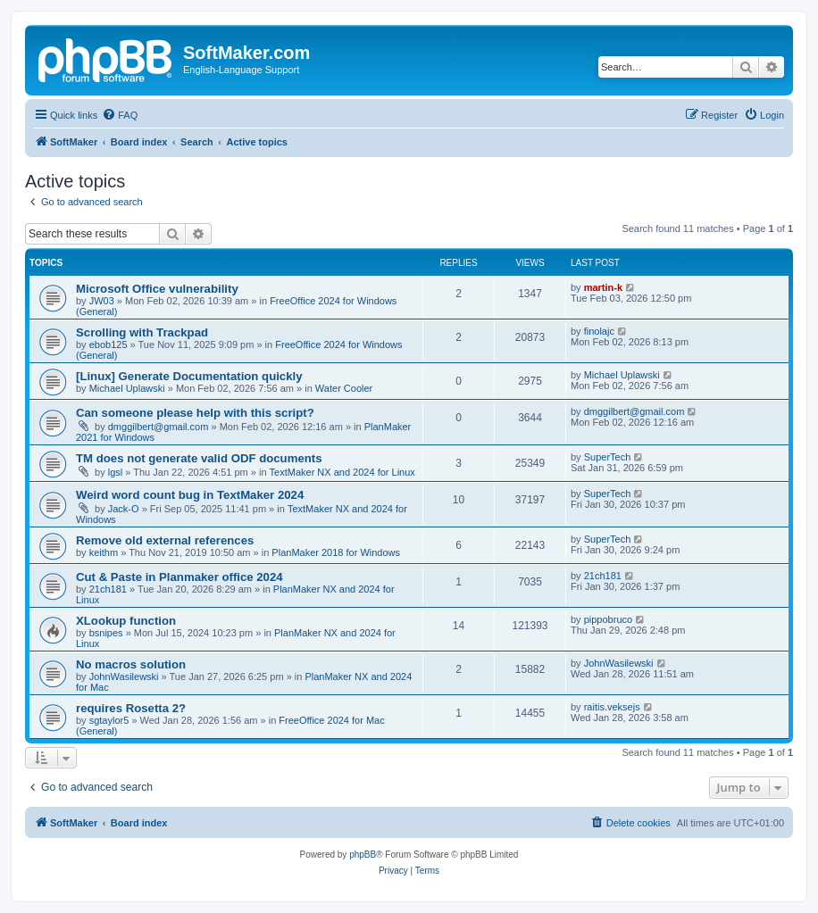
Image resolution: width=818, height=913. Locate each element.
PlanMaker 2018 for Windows (335, 552)
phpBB (362, 854)
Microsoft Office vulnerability (157, 288)
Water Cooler (343, 388)
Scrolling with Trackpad (142, 332)
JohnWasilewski (124, 676)
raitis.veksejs (612, 706)
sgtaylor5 (109, 720)
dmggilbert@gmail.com (158, 426)
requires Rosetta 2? (131, 708)
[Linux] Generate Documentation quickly (189, 376)
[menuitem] (120, 115)
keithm (103, 552)
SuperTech (607, 457)
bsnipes (106, 632)
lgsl (115, 472)
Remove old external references (165, 540)
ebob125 (108, 344)
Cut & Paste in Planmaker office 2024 (179, 577)
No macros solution (131, 664)
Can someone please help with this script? (195, 412)
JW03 (101, 300)
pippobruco (608, 619)
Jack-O (123, 508)
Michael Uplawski (127, 388)
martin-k (603, 287)
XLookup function (126, 620)
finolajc (599, 331)
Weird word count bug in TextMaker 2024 (190, 495)
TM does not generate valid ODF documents (199, 458)
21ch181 (108, 589)
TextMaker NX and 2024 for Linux (342, 472)
